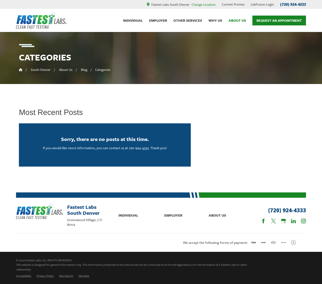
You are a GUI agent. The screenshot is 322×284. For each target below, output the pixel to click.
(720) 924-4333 (293, 4)
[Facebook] (263, 221)
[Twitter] (273, 221)
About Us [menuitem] (237, 20)
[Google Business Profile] (283, 221)
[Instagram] (303, 221)
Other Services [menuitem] (187, 20)
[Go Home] (20, 70)
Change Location (204, 4)
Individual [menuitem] (133, 20)
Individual (128, 215)
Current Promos (233, 4)
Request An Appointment (279, 20)
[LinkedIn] (293, 221)
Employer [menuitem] (158, 20)
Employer (173, 215)
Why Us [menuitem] (215, 20)
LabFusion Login (262, 4)
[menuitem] (23, 276)
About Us (217, 215)
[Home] (41, 20)
